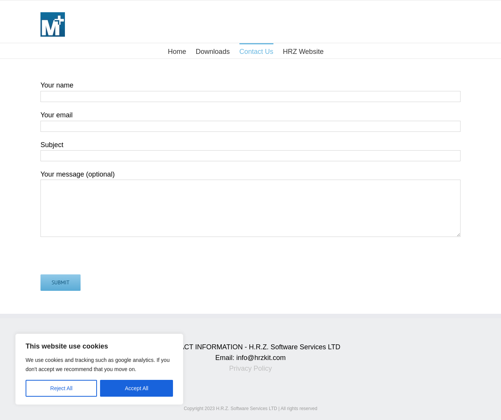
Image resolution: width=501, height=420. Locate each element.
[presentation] (98, 259)
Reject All (61, 388)
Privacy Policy (250, 368)
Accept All (136, 388)
